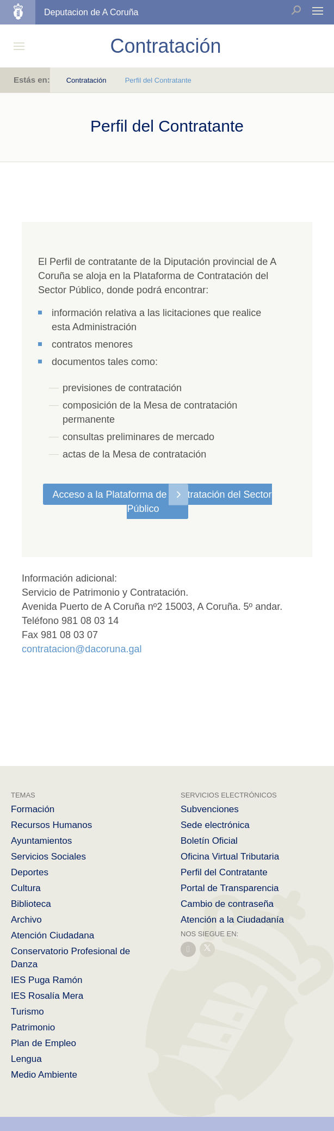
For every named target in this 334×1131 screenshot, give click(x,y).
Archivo (26, 919)
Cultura (26, 888)
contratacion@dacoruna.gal (81, 649)
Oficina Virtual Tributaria (230, 856)
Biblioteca (31, 904)
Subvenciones (210, 809)
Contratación (86, 80)
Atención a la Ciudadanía (232, 919)
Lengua (26, 1059)
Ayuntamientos (41, 841)
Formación (32, 809)
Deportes (29, 872)
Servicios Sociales (48, 856)
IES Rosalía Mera (47, 996)
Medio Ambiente (44, 1075)
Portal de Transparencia (230, 888)
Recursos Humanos (51, 825)
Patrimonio (33, 1027)
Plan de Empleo (43, 1043)
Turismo (27, 1011)
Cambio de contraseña (227, 904)
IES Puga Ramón (46, 980)
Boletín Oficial (209, 841)
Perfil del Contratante (224, 872)
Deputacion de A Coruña (91, 12)
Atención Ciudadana (52, 935)
